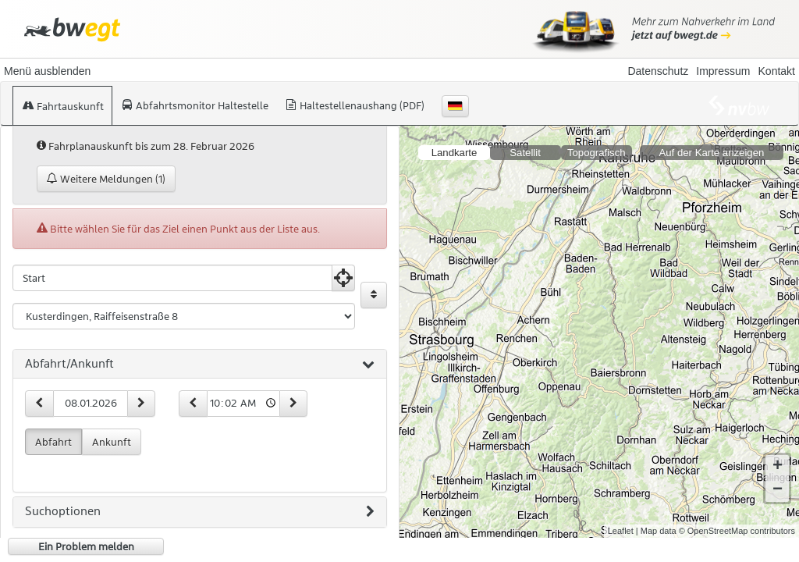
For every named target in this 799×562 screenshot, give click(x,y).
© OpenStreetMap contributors (737, 530)
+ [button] (777, 466)
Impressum (723, 71)
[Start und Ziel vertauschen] (373, 295)
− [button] (777, 490)
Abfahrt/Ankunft (200, 364)
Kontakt (776, 71)
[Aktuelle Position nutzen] (343, 278)
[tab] (199, 364)
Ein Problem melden (86, 546)
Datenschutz (657, 71)
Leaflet (621, 530)
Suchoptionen (200, 512)
